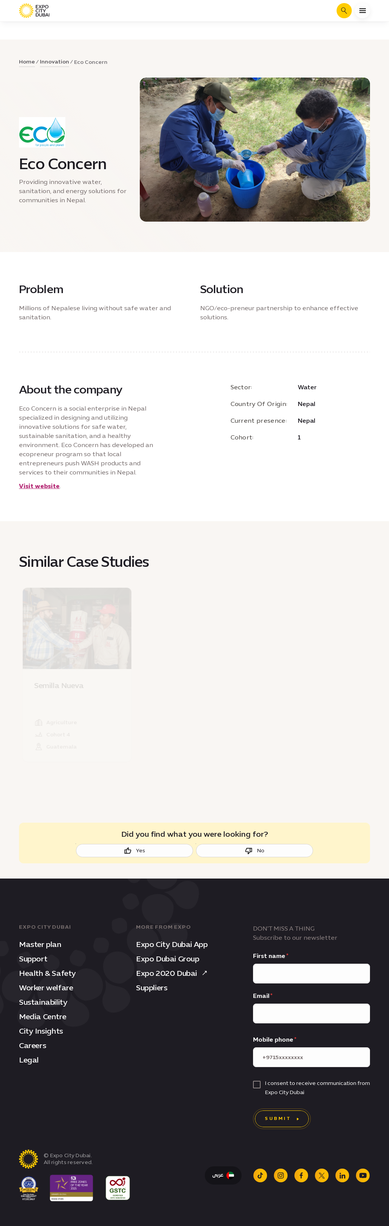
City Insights (41, 1031)
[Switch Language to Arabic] (223, 1175)
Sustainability (43, 1002)
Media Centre (42, 1016)
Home (27, 62)
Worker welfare (46, 987)
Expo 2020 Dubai (172, 973)
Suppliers (151, 987)
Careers (32, 1045)
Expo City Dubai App (171, 944)
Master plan (40, 944)
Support (33, 958)
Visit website (39, 486)
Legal (29, 1059)
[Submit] (282, 1119)
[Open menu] (362, 10)
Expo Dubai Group (167, 958)
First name (269, 956)
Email (261, 995)
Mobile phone (273, 1039)
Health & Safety (47, 973)
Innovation (54, 62)
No (254, 851)
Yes (134, 851)
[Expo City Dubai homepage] (34, 10)
